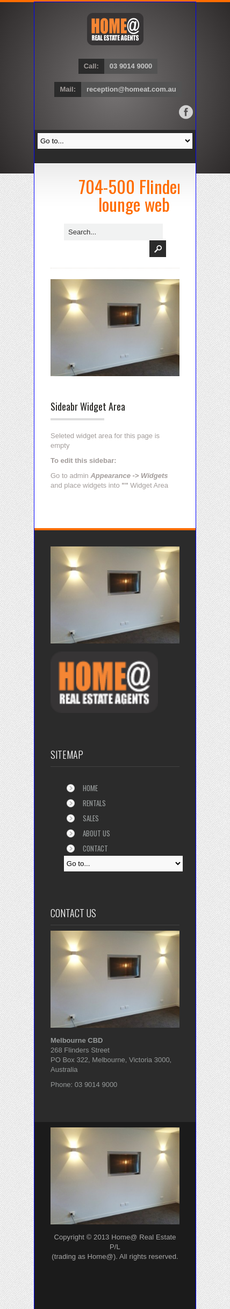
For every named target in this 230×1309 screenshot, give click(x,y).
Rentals (94, 803)
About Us (96, 833)
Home (90, 787)
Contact (95, 848)
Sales (91, 818)
